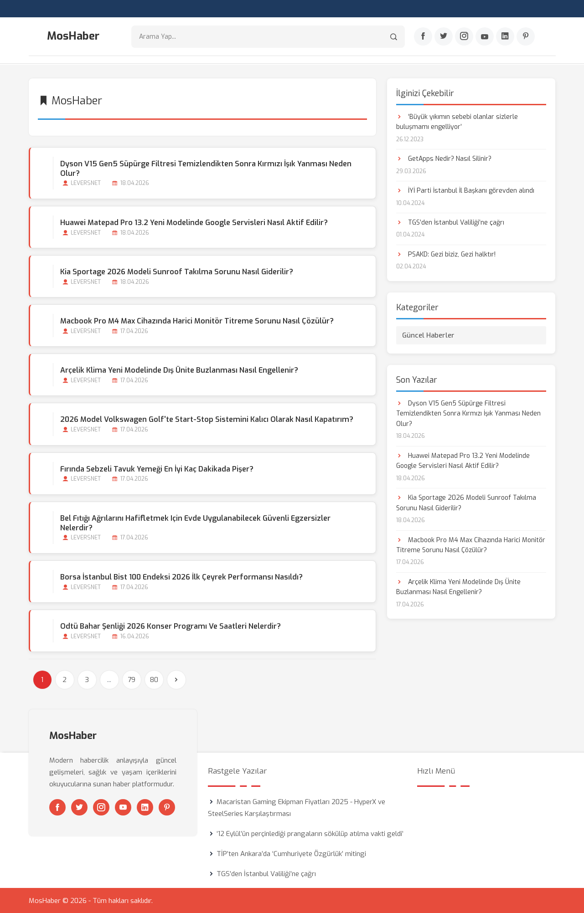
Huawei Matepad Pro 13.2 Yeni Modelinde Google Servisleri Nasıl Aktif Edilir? (194, 222)
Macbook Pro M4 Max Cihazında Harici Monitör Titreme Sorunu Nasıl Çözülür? (197, 320)
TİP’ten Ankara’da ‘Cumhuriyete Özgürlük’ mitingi (291, 853)
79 (131, 679)
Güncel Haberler (428, 334)
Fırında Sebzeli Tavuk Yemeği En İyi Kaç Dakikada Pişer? (156, 468)
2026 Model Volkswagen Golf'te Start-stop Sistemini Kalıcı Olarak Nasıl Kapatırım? (206, 419)
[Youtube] (484, 37)
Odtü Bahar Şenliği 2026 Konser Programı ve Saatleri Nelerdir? (170, 626)
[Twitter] (443, 37)
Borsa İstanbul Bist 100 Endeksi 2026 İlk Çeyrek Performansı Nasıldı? (181, 576)
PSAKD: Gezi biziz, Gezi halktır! (446, 254)
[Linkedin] (505, 37)
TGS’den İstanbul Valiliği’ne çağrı (450, 222)
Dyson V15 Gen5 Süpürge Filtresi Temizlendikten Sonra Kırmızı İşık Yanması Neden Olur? (205, 168)
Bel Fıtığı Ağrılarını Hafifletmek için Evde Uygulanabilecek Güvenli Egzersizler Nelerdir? (195, 522)
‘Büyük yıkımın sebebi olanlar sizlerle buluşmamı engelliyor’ (457, 121)
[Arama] (393, 36)
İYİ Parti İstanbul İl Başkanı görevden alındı (465, 190)
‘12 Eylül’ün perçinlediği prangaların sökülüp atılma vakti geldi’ (310, 833)
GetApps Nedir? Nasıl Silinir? (443, 158)
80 (154, 679)
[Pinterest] (526, 37)
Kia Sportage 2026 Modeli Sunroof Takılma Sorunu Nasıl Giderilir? (176, 271)
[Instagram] (464, 37)
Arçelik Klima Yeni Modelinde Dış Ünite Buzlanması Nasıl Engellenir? (179, 370)
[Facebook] (423, 37)
